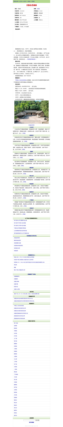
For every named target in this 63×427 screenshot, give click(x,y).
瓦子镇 (15, 364)
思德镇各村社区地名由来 (19, 318)
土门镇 (15, 338)
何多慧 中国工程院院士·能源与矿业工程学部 (23, 259)
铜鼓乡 (15, 400)
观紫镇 (15, 343)
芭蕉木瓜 (16, 286)
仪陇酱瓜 (16, 278)
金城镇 (15, 325)
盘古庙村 (32, 159)
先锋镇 (15, 346)
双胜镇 (15, 392)
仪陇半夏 (16, 284)
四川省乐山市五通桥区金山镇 (20, 220)
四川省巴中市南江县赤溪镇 (20, 222)
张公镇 (15, 379)
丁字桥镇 (16, 374)
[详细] (24, 133)
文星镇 (15, 389)
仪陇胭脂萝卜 (17, 276)
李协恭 (15, 264)
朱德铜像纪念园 (17, 243)
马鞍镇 (15, 330)
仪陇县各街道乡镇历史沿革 (20, 308)
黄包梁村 (32, 183)
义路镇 (15, 356)
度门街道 (16, 323)
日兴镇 (15, 335)
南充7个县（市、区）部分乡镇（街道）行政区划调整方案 (26, 293)
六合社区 (32, 127)
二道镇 (15, 369)
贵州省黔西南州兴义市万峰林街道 (21, 233)
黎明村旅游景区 (17, 240)
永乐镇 (15, 333)
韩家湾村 (32, 167)
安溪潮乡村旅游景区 (18, 245)
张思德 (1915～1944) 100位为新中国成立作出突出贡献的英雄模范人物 (29, 262)
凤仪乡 (15, 402)
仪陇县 (28, 1)
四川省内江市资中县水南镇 (20, 225)
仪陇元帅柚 (16, 281)
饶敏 (15, 267)
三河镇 (15, 361)
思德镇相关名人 (31, 255)
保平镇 (15, 387)
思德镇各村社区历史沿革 (19, 315)
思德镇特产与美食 (32, 274)
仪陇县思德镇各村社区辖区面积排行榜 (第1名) (24, 301)
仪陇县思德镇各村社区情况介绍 (21, 313)
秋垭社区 (32, 135)
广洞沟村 (32, 200)
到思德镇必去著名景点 (32, 235)
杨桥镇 (15, 384)
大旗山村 (32, 208)
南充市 (24, 1)
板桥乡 (15, 410)
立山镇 (15, 359)
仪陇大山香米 (17, 289)
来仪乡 (15, 407)
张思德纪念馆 (17, 248)
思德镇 (33, 1)
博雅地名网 (15, 1)
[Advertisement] (32, 39)
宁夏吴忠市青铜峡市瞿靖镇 (20, 228)
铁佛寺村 (32, 191)
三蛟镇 (15, 348)
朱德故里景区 (32, 125)
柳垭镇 (15, 353)
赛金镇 (15, 371)
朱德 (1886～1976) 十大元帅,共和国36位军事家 (24, 257)
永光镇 (15, 394)
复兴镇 (15, 341)
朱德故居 (16, 250)
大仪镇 (15, 376)
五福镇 (15, 382)
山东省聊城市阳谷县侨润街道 (20, 230)
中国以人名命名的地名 (20, 80)
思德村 (31, 151)
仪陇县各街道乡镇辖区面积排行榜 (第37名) (23, 298)
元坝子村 (32, 143)
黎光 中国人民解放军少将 (19, 269)
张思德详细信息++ (31, 59)
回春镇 (15, 351)
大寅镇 (15, 366)
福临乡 (15, 405)
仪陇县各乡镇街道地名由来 (20, 310)
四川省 (20, 1)
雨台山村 (32, 175)
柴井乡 (15, 415)
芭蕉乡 (15, 412)
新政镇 (15, 328)
